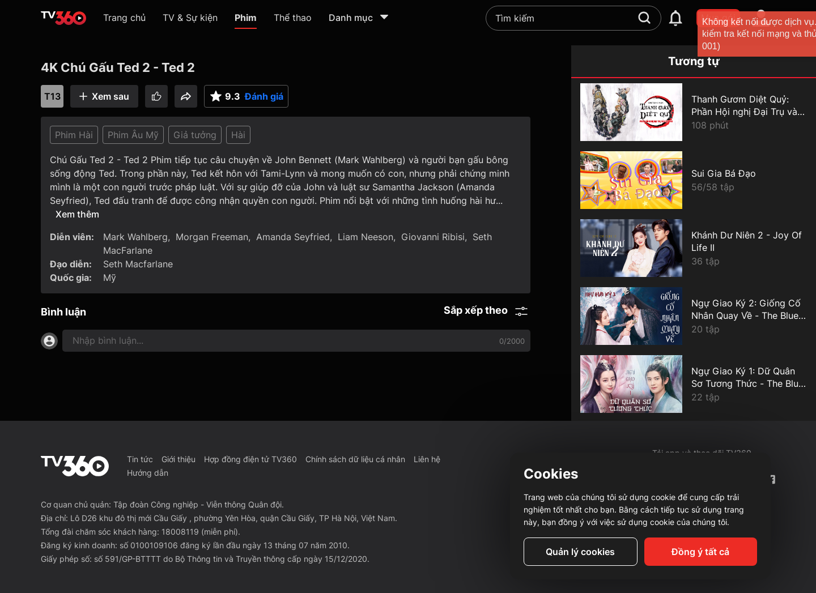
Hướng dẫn (147, 472)
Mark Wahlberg (135, 236)
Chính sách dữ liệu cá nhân (355, 459)
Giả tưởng (194, 134)
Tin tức (140, 459)
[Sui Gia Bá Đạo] (693, 180)
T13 (52, 96)
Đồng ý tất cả (700, 551)
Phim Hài (74, 134)
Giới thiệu (179, 459)
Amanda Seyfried (293, 236)
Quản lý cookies (580, 551)
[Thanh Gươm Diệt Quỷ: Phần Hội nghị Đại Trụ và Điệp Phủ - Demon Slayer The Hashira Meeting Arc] (693, 112)
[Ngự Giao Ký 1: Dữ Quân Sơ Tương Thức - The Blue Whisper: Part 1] (693, 384)
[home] (63, 18)
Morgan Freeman (212, 236)
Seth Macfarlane (138, 264)
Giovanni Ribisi (433, 236)
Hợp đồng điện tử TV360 (250, 459)
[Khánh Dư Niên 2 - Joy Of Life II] (693, 248)
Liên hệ (427, 459)
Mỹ (109, 277)
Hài (238, 134)
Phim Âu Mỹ (133, 134)
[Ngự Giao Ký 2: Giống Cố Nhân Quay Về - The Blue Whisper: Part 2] (693, 316)
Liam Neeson (365, 236)
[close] (796, 34)
